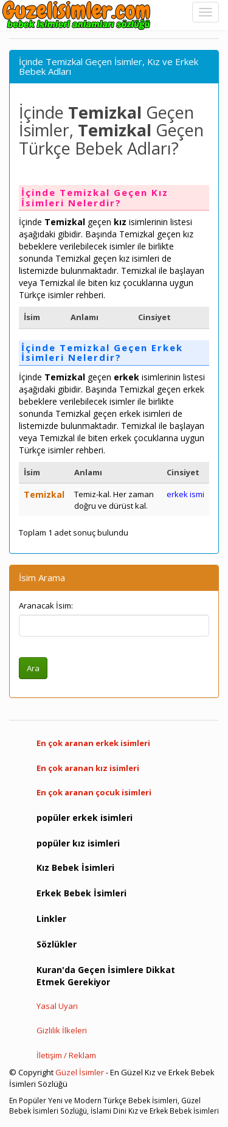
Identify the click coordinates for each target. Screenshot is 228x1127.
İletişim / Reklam (66, 1055)
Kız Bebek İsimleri (75, 867)
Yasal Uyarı (57, 1005)
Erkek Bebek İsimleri (81, 893)
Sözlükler (56, 944)
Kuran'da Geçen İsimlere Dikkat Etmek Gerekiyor (105, 976)
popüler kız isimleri (78, 843)
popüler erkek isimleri (84, 817)
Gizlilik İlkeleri (61, 1030)
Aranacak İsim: (46, 605)
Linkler (51, 918)
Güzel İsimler (79, 1072)
